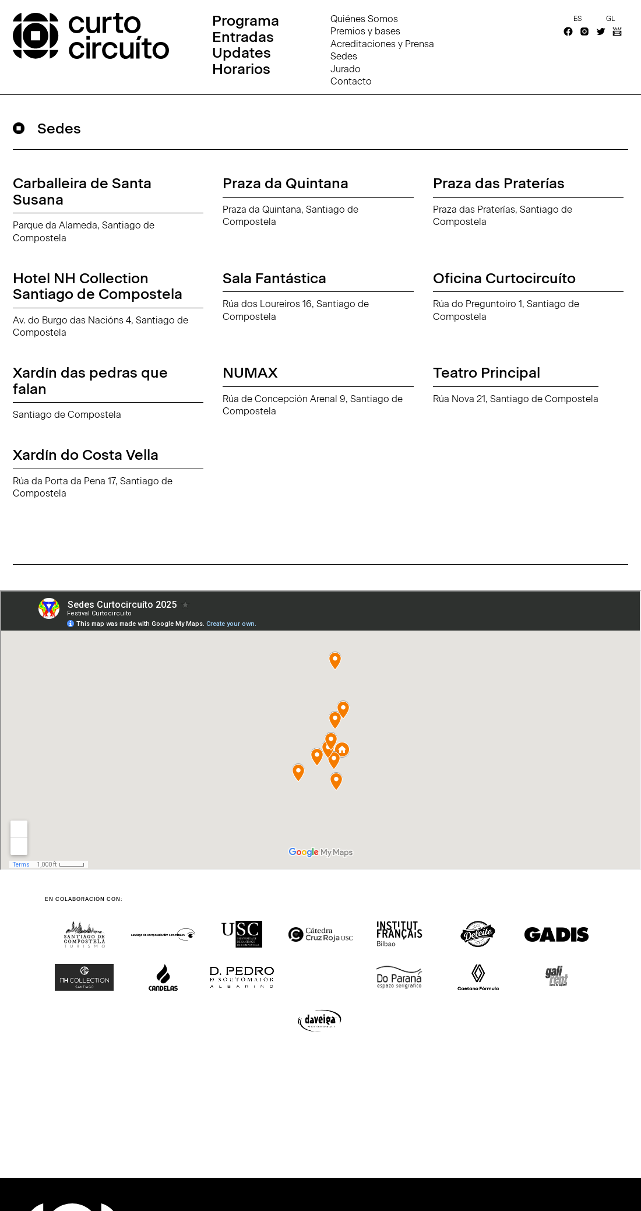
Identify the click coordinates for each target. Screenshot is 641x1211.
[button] (55, 1032)
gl (610, 19)
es (577, 19)
